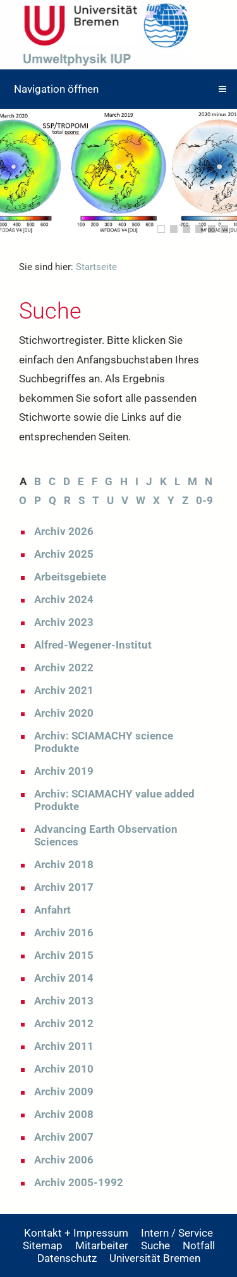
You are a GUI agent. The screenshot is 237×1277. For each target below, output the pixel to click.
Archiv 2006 (64, 1159)
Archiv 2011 (64, 1046)
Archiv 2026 (64, 531)
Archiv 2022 (64, 667)
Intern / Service (177, 1233)
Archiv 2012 (64, 1023)
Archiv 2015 (64, 955)
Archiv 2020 (64, 713)
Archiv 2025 (64, 554)
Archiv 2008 (64, 1114)
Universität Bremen (154, 1258)
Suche (155, 1245)
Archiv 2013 (64, 1000)
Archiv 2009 (64, 1091)
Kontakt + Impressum (76, 1233)
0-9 (204, 500)
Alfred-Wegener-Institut (93, 644)
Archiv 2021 (64, 690)
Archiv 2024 (64, 599)
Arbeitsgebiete (70, 576)
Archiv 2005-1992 (78, 1182)
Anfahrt (52, 909)
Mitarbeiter (101, 1245)
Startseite (96, 267)
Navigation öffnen (56, 89)
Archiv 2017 (64, 887)
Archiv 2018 (64, 864)
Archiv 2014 (64, 978)
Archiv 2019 (64, 771)
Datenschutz (67, 1258)
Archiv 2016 (64, 932)
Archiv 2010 (64, 1068)
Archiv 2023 (64, 622)
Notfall (199, 1245)
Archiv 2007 (64, 1137)
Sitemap (43, 1245)
